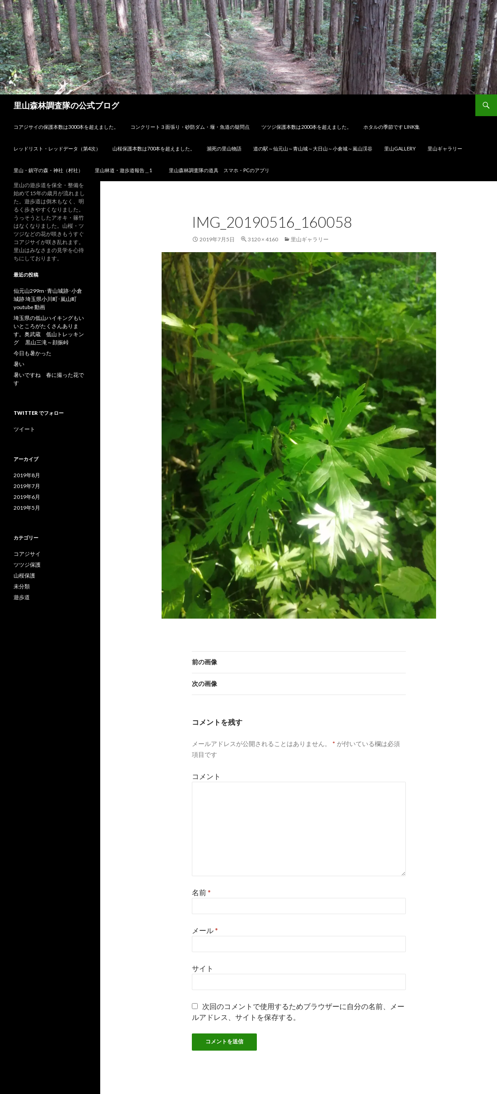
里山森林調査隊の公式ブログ (66, 105)
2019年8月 (27, 475)
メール (205, 930)
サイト (203, 968)
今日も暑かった (32, 353)
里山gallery (400, 148)
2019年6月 (27, 496)
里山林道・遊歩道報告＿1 (126, 170)
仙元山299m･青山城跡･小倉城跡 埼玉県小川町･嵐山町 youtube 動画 (48, 298)
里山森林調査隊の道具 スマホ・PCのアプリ (219, 170)
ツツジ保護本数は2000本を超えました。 (306, 127)
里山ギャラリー (444, 148)
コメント (206, 776)
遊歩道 (22, 597)
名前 (201, 892)
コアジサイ (27, 553)
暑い (19, 364)
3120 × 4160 (263, 239)
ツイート (24, 429)
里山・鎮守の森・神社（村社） (48, 170)
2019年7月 (27, 486)
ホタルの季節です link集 (391, 127)
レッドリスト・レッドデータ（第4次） (57, 148)
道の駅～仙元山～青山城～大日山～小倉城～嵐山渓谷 (312, 148)
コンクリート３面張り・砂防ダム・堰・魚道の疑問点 (190, 127)
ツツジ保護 (27, 564)
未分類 (22, 586)
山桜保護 (24, 575)
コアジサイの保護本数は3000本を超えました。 (66, 127)
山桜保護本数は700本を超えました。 (153, 148)
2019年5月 (27, 507)
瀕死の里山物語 (224, 148)
